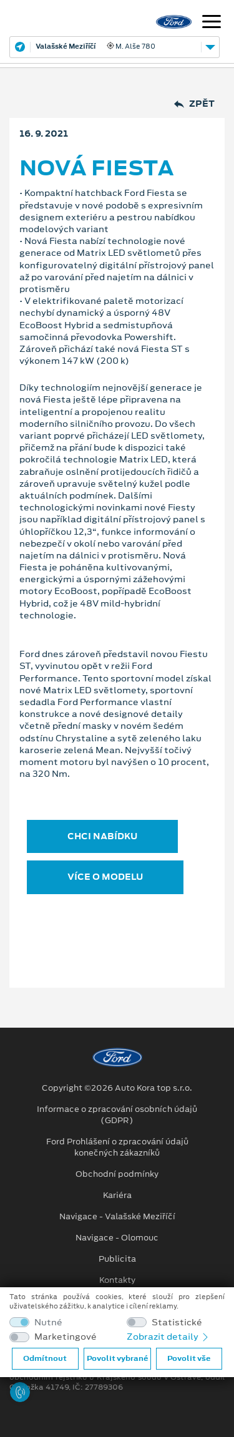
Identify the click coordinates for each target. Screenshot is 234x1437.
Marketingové (65, 1337)
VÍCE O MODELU (105, 876)
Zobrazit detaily (168, 1336)
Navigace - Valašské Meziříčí (117, 1216)
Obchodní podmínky (117, 1174)
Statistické (177, 1322)
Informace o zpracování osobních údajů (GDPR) (117, 1115)
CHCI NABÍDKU (102, 836)
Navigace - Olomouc (117, 1238)
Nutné (48, 1322)
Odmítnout (45, 1358)
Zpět (194, 104)
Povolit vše (188, 1358)
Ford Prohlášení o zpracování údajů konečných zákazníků (117, 1147)
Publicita (117, 1259)
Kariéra (117, 1195)
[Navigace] (211, 23)
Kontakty (117, 1280)
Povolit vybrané (117, 1358)
